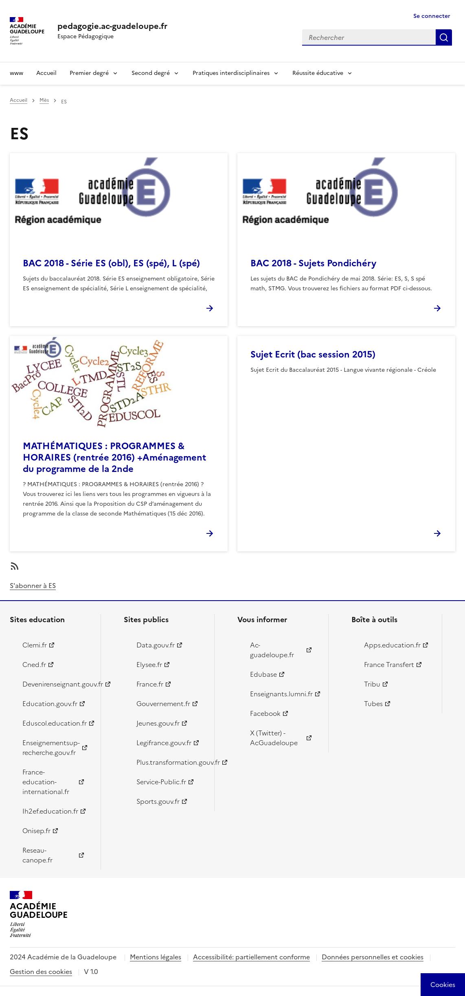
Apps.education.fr (392, 645)
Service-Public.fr (161, 782)
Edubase (263, 674)
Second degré (151, 73)
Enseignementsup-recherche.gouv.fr (51, 747)
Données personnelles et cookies (372, 957)
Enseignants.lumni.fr (281, 694)
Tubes (373, 704)
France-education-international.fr (45, 781)
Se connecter (431, 16)
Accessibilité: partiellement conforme (251, 957)
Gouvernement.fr (163, 704)
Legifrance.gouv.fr (163, 743)
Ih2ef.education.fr (50, 811)
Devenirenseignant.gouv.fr (56, 684)
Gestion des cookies (41, 971)
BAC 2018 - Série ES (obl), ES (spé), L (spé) (111, 263)
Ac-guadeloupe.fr (272, 650)
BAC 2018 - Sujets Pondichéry (313, 263)
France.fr (149, 684)
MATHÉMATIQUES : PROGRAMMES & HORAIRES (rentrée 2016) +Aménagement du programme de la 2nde (114, 457)
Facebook (265, 713)
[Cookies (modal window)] (443, 984)
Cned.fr (34, 664)
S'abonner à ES (33, 585)
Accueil (46, 73)
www (16, 73)
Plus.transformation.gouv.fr (170, 762)
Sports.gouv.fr (158, 801)
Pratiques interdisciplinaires (231, 73)
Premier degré (89, 73)
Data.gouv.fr (155, 645)
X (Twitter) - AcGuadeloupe (274, 738)
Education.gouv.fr (49, 704)
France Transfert (389, 664)
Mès (44, 100)
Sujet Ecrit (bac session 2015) (312, 354)
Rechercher (444, 37)
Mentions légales (155, 957)
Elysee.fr (149, 664)
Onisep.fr (36, 831)
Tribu (372, 684)
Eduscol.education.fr (54, 723)
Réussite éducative (317, 73)
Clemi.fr (34, 645)
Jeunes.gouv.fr (158, 723)
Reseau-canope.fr (37, 855)
